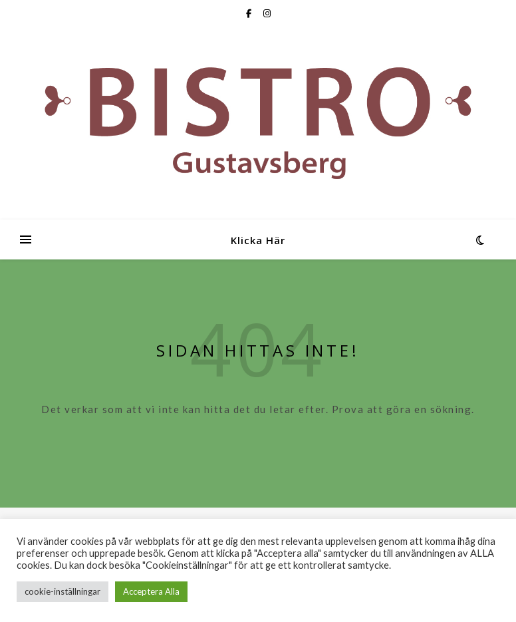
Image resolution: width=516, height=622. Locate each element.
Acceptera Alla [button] (151, 591)
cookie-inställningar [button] (62, 591)
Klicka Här (258, 240)
